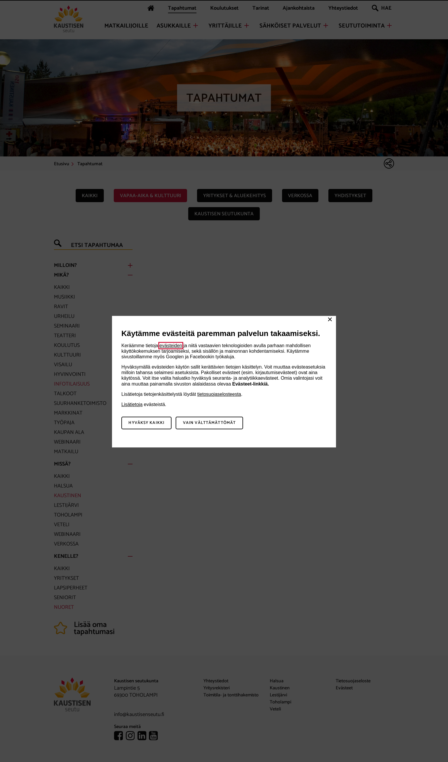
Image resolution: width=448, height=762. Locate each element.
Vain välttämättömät (209, 423)
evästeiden (170, 345)
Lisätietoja (131, 404)
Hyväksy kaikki (146, 423)
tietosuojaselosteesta (219, 394)
